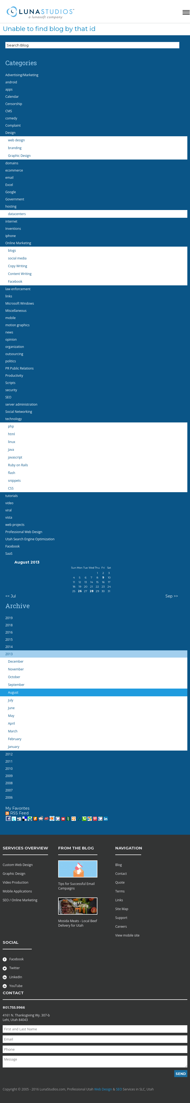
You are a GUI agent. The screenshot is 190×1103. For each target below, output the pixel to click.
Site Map (121, 909)
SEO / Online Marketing (20, 900)
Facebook (13, 959)
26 (80, 591)
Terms (120, 891)
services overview (25, 847)
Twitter (11, 968)
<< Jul (10, 596)
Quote (120, 882)
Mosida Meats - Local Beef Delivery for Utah (77, 923)
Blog (118, 865)
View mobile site (127, 935)
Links (119, 900)
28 (91, 591)
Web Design (103, 1089)
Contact (121, 873)
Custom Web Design (18, 865)
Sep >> (171, 596)
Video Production (15, 882)
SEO (119, 1089)
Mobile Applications (17, 891)
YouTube (12, 986)
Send (181, 1073)
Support (121, 917)
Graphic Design (14, 873)
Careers (121, 926)
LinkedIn (12, 977)
